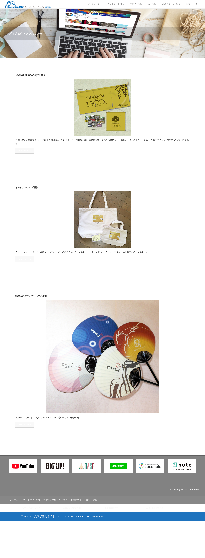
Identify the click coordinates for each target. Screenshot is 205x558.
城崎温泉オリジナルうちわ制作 (31, 295)
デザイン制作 (49, 499)
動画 (95, 499)
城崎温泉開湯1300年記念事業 (30, 75)
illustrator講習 (112, 507)
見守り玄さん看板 (31, 507)
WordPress (194, 489)
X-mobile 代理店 (154, 507)
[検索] (197, 4)
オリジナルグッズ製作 (26, 187)
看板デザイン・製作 (80, 499)
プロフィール (11, 499)
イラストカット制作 (30, 499)
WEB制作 (63, 499)
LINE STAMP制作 (72, 507)
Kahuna (183, 489)
